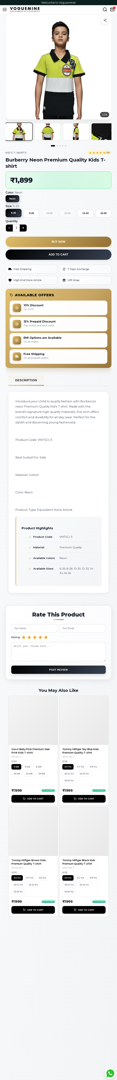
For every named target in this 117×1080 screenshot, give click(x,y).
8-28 (31, 213)
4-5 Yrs (68, 769)
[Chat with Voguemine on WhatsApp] (110, 1073)
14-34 (85, 213)
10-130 (17, 776)
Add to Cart (33, 801)
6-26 (13, 212)
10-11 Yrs (69, 776)
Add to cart (58, 254)
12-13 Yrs (84, 776)
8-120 (38, 769)
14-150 (41, 776)
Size (14, 764)
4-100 (16, 769)
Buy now (58, 241)
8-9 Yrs (93, 769)
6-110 (27, 769)
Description (26, 380)
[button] (58, 66)
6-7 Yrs (80, 769)
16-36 (103, 213)
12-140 (29, 776)
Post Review (58, 672)
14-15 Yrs (69, 783)
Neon (12, 198)
